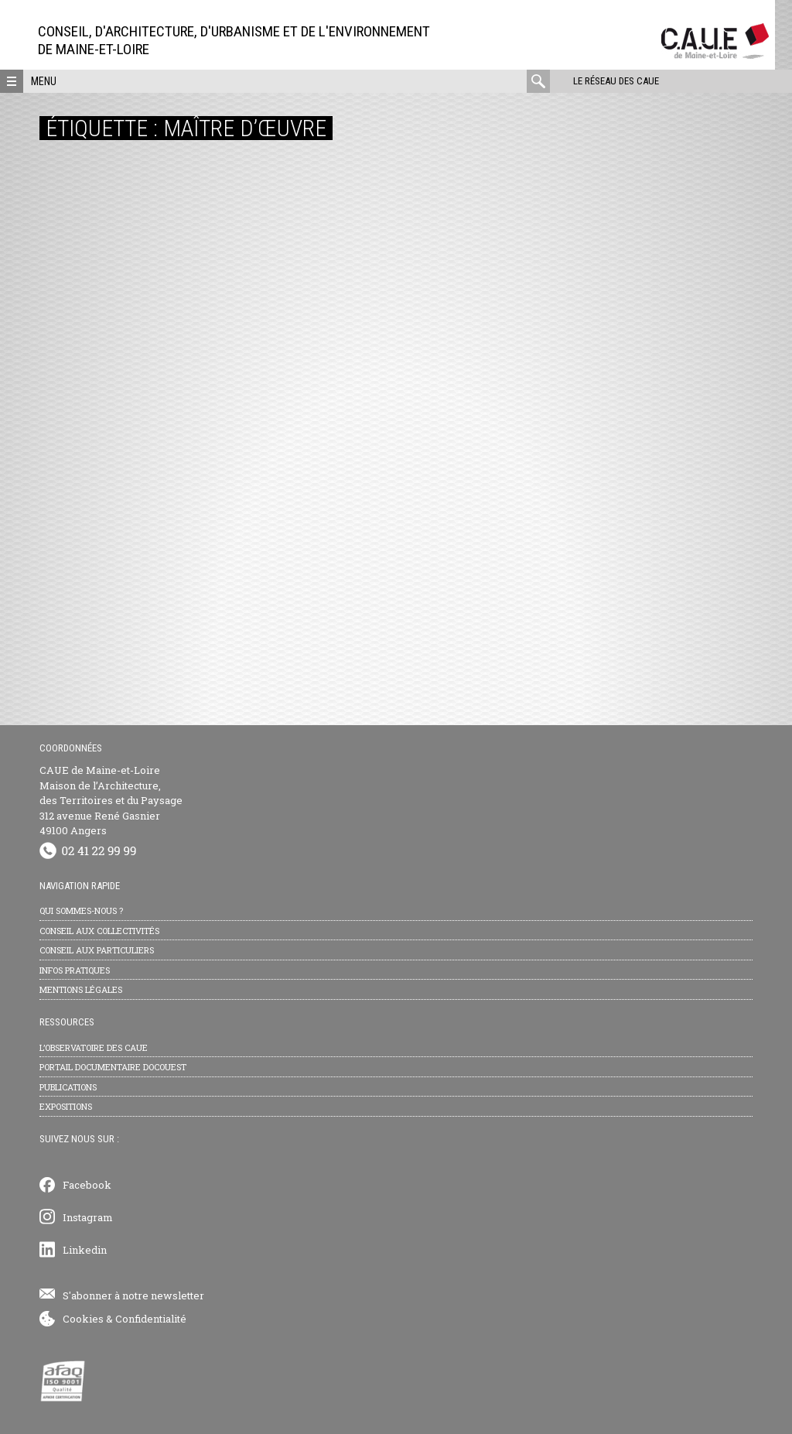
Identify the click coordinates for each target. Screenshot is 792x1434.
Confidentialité (150, 1319)
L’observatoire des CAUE (93, 1047)
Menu (43, 81)
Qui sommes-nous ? (81, 910)
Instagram (88, 1217)
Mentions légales (80, 989)
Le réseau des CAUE (616, 81)
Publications (68, 1087)
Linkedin (85, 1250)
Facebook (87, 1185)
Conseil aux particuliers (96, 950)
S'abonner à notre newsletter (133, 1295)
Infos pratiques (74, 970)
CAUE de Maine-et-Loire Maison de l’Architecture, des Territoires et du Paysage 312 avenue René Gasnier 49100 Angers (111, 800)
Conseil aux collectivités (99, 930)
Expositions (65, 1106)
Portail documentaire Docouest (112, 1067)
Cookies (83, 1319)
